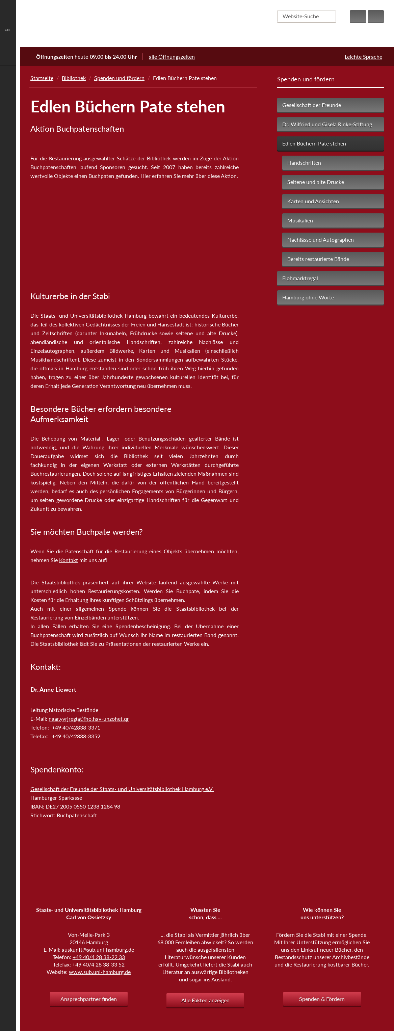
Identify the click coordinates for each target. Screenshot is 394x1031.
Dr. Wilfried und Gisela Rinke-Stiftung (327, 124)
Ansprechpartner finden (88, 999)
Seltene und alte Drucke (315, 182)
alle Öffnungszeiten (176, 56)
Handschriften (304, 162)
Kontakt (68, 560)
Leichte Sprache (363, 56)
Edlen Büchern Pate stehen (314, 143)
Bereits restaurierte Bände (318, 259)
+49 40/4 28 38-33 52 (98, 964)
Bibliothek (74, 78)
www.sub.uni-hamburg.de (100, 972)
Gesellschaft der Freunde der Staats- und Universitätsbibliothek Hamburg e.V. (122, 789)
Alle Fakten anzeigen (205, 1000)
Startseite (41, 78)
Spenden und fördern (119, 78)
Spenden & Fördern (322, 999)
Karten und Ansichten (313, 201)
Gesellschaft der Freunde (311, 105)
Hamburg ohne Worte (308, 297)
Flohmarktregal (300, 278)
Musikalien (300, 220)
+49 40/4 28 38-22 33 (99, 957)
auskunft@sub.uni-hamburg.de (98, 949)
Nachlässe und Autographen (320, 239)
